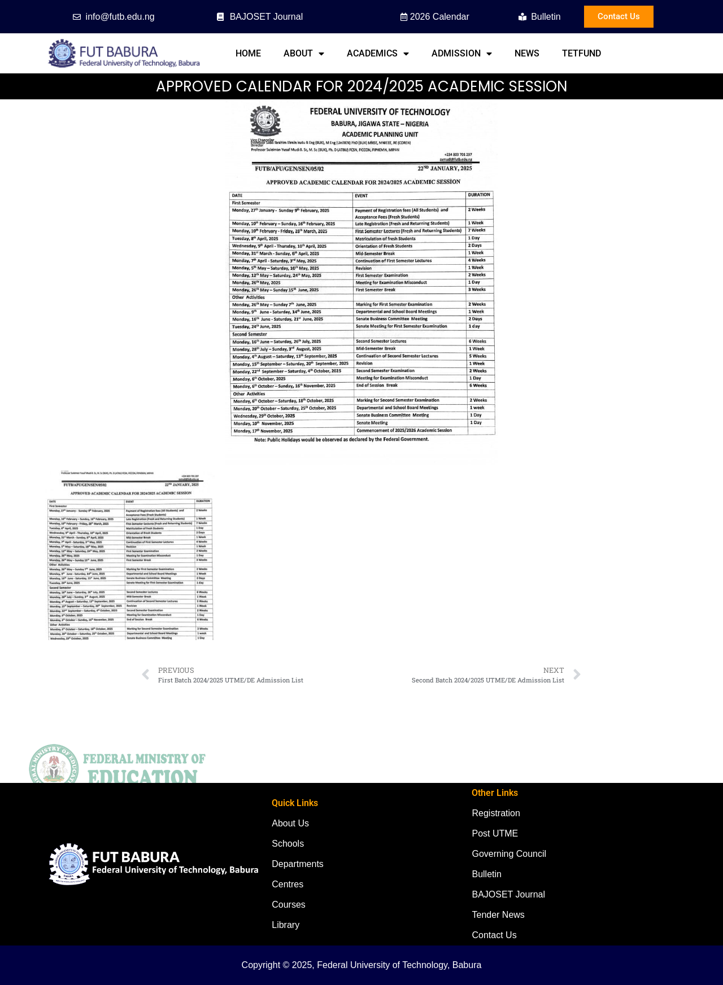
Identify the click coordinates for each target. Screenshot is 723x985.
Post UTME (495, 833)
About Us (290, 823)
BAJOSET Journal (508, 894)
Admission (462, 53)
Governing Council (509, 854)
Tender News (498, 915)
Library (285, 925)
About (304, 53)
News (527, 53)
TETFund (581, 53)
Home (248, 53)
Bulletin (486, 874)
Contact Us (494, 935)
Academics (378, 53)
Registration (496, 813)
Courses (289, 904)
